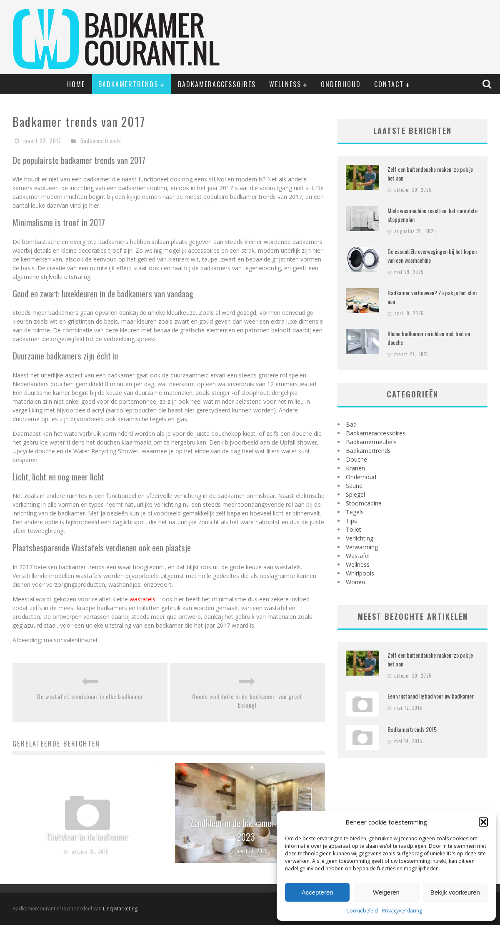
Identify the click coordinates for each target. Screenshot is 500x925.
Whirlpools (360, 573)
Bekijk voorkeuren (455, 892)
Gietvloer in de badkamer (87, 836)
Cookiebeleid (362, 910)
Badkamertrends (128, 84)
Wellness (285, 84)
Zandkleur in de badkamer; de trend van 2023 (254, 829)
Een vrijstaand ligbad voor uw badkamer (431, 695)
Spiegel (355, 494)
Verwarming (362, 547)
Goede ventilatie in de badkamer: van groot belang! (247, 700)
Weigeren (386, 892)
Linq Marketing (120, 908)
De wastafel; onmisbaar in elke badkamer (90, 696)
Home (76, 84)
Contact (389, 84)
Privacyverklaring (402, 910)
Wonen (355, 582)
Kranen (355, 468)
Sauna (354, 486)
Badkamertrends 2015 (412, 729)
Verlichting (359, 538)
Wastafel (358, 556)
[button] (483, 822)
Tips (351, 521)
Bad (351, 424)
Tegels (355, 512)
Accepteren (317, 892)
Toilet (353, 529)
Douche (356, 459)
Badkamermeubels (371, 442)
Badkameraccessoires (217, 84)
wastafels (142, 599)
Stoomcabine (364, 503)
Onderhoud (341, 84)
